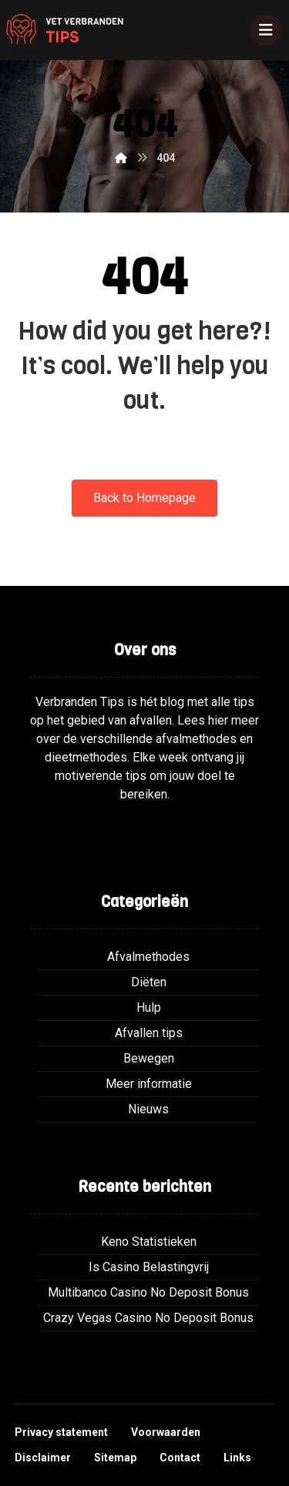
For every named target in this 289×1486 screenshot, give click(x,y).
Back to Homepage (144, 497)
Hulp (148, 1007)
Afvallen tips (149, 1033)
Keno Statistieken (149, 1241)
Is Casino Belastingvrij (149, 1267)
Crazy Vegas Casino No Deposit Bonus (148, 1317)
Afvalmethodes (148, 956)
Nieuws (148, 1109)
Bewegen (148, 1058)
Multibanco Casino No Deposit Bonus (148, 1292)
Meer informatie (149, 1083)
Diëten (148, 982)
